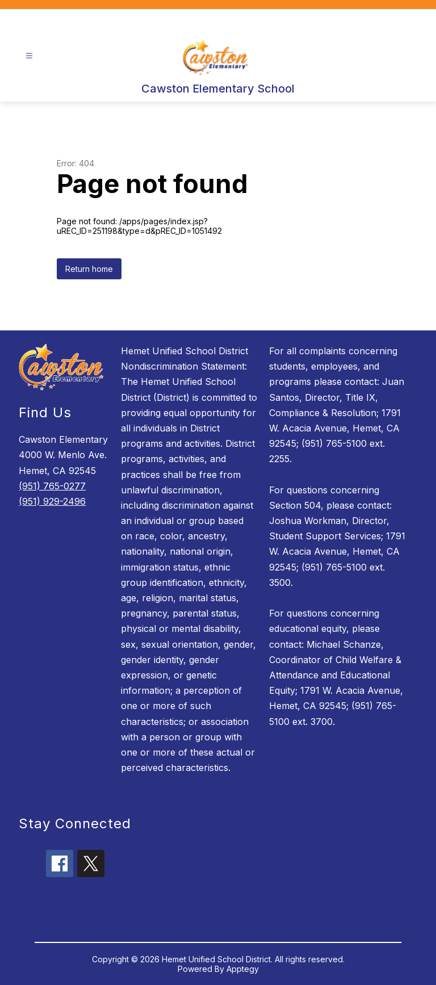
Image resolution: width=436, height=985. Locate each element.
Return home (89, 269)
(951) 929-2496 (52, 501)
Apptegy (243, 969)
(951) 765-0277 (52, 486)
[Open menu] (29, 55)
